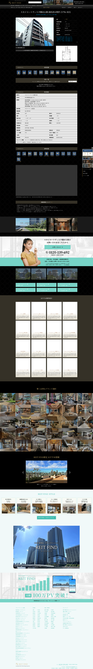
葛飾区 (38, 626)
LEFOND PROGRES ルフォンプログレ (22, 621)
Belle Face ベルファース (20, 656)
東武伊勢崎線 (27, 100)
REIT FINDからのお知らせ (67, 624)
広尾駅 (45, 614)
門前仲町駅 (53, 613)
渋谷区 (34, 611)
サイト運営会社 (66, 264)
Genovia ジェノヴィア (20, 638)
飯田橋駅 (52, 618)
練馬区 (38, 624)
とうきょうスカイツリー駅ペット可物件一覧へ (22, 289)
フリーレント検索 (66, 613)
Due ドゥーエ (18, 631)
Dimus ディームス (19, 626)
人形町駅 (46, 621)
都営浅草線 (27, 101)
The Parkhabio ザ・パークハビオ (22, 614)
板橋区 (34, 624)
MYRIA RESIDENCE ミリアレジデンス (22, 633)
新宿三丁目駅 (53, 616)
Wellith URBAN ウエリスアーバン (22, 651)
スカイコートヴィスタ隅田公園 (30, 5)
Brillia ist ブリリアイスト (20, 628)
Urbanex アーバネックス (20, 619)
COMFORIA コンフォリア (20, 613)
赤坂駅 (45, 613)
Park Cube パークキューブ (21, 618)
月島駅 (45, 628)
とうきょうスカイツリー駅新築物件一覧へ (22, 284)
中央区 (38, 609)
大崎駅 (52, 623)
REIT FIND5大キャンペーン (46, 517)
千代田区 (39, 613)
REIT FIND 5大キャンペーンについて (69, 609)
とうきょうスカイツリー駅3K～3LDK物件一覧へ (64, 289)
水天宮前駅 (46, 623)
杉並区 (38, 623)
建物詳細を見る (20, 67)
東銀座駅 (46, 624)
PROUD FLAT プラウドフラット (21, 616)
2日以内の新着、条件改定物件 (68, 618)
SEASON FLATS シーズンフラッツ (22, 629)
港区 (33, 609)
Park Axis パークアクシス (20, 609)
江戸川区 (34, 628)
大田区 (34, 619)
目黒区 (38, 614)
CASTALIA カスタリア (20, 623)
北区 (33, 621)
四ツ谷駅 (52, 619)
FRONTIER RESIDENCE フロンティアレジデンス (23, 649)
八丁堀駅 (46, 626)
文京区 (34, 616)
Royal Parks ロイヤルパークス (21, 639)
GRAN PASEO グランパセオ (21, 634)
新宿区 (34, 613)
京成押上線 (27, 104)
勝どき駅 (46, 619)
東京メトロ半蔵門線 (29, 103)
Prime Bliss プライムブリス (21, 659)
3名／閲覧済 (47, 7)
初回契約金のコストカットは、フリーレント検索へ (46, 600)
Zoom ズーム (18, 653)
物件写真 (63, 7)
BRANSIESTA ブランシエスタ (21, 644)
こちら (43, 86)
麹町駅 (52, 621)
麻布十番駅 (46, 609)
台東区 (38, 616)
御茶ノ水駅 (53, 626)
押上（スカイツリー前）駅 (39, 103)
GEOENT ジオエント (19, 658)
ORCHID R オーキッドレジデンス (22, 624)
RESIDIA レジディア (19, 611)
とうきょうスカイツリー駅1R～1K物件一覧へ (43, 284)
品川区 (34, 614)
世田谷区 (39, 618)
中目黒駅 (52, 624)
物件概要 (69, 7)
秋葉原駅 (52, 628)
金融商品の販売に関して (67, 623)
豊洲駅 (52, 614)
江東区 (38, 611)
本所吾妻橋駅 (33, 101)
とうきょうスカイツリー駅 (36, 100)
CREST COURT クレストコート (21, 641)
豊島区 (38, 619)
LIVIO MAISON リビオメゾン (21, 654)
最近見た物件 (85, 154)
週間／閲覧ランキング (67, 611)
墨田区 (29, 97)
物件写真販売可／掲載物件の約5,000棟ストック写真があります (35, 50)
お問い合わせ (56, 247)
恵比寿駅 (52, 611)
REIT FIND (12, 5)
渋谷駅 (52, 609)
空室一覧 (79, 7)
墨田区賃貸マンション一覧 (19, 5)
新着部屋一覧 (65, 614)
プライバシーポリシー (67, 621)
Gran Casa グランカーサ (20, 643)
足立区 (34, 626)
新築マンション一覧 (66, 616)
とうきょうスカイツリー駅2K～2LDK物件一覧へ (64, 284)
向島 (31, 97)
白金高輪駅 (46, 616)
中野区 (34, 623)
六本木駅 (46, 611)
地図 (74, 7)
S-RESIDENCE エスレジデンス (21, 636)
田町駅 (45, 618)
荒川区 (38, 621)
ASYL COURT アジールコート (21, 646)
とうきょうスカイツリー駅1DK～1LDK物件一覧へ (43, 289)
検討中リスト (65, 619)
